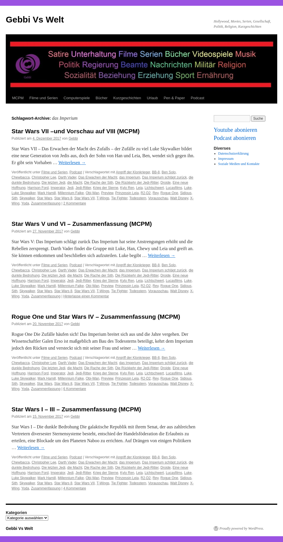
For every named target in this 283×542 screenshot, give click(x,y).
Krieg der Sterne (105, 188)
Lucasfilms (174, 188)
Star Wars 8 (63, 198)
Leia (139, 188)
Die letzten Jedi (53, 183)
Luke (188, 188)
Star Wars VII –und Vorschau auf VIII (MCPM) (75, 131)
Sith (15, 198)
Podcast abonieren (235, 138)
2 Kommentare (74, 203)
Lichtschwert (154, 188)
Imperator (58, 188)
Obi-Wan (92, 193)
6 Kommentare (74, 389)
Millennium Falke (71, 193)
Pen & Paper (174, 98)
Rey (155, 193)
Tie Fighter (119, 198)
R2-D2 (146, 193)
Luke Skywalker (24, 193)
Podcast (197, 98)
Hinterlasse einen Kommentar (86, 296)
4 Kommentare (74, 488)
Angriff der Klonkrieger (133, 172)
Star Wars (44, 198)
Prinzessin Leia (127, 193)
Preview (107, 193)
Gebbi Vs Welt (35, 19)
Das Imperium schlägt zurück (164, 177)
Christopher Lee (43, 177)
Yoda (25, 203)
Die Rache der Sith (98, 183)
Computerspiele (77, 98)
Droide (166, 183)
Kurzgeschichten (127, 98)
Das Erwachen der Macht (97, 177)
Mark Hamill (47, 193)
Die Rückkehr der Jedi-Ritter (137, 183)
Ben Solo (169, 172)
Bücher (101, 98)
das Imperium (129, 177)
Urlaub (152, 98)
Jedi (70, 188)
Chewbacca (21, 177)
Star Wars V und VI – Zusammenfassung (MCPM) (82, 223)
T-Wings (103, 198)
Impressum (226, 159)
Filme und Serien (43, 98)
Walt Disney (179, 198)
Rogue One (169, 193)
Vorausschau (158, 198)
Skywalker (27, 198)
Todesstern (137, 198)
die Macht (74, 183)
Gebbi (73, 138)
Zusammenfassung (45, 203)
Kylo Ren (127, 188)
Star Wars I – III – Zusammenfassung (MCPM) (76, 409)
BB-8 (156, 172)
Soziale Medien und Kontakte (239, 164)
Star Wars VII (84, 198)
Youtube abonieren (235, 130)
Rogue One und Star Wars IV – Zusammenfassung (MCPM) (96, 316)
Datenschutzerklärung (233, 153)
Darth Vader (67, 177)
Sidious (185, 193)
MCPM (18, 98)
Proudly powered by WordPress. (241, 528)
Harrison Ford (38, 188)
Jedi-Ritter (83, 188)
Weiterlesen (72, 162)
